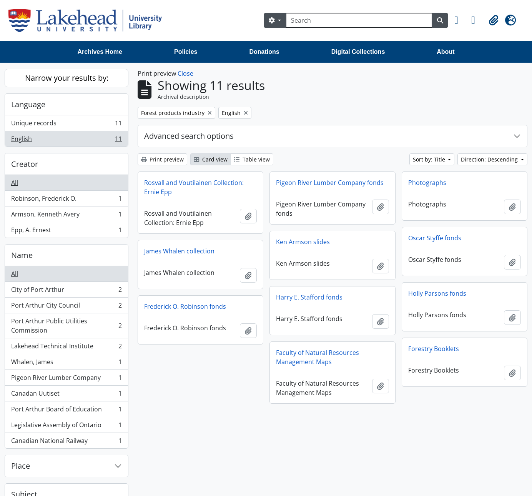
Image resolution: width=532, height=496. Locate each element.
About (445, 51)
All (14, 182)
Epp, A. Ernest (66, 231)
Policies (185, 51)
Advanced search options (189, 136)
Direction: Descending (490, 159)
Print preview (162, 159)
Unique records (66, 124)
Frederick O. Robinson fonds (185, 306)
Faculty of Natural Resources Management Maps (317, 357)
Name (22, 255)
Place (20, 466)
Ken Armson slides (303, 242)
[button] (459, 20)
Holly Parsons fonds (437, 293)
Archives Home (100, 51)
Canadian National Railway (66, 442)
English (66, 140)
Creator (24, 164)
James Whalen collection (179, 251)
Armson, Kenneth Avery (66, 216)
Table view (252, 159)
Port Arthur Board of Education (66, 410)
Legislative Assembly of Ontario (66, 426)
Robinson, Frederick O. (66, 200)
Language (28, 104)
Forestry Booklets (433, 349)
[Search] (359, 20)
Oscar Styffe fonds (434, 238)
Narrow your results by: (66, 78)
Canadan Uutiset (66, 395)
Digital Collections (358, 51)
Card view (211, 159)
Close (185, 73)
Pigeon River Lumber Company (66, 379)
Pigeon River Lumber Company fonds (330, 182)
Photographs (427, 182)
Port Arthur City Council (66, 307)
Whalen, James (66, 363)
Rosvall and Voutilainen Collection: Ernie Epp (194, 187)
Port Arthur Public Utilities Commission (66, 326)
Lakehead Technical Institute (66, 347)
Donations (264, 51)
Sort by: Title (430, 159)
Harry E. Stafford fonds (309, 297)
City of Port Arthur (66, 291)
